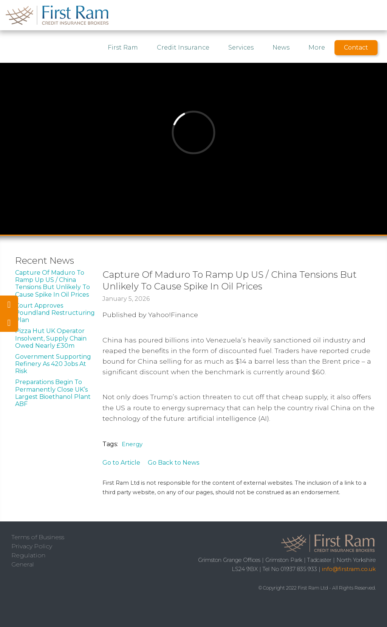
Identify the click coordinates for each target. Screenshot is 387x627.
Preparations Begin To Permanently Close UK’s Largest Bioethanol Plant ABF (53, 393)
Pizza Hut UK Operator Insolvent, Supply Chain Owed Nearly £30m (51, 338)
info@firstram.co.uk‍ (349, 569)
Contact (356, 47)
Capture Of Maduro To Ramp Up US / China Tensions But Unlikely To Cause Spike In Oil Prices (52, 283)
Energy (132, 444)
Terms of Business (37, 537)
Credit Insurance (183, 47)
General (22, 564)
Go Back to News (173, 462)
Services (241, 47)
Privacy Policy (31, 546)
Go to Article (121, 462)
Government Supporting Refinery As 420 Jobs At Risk (53, 364)
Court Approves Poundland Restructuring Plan (55, 313)
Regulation (28, 555)
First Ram (123, 47)
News (280, 47)
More (316, 47)
